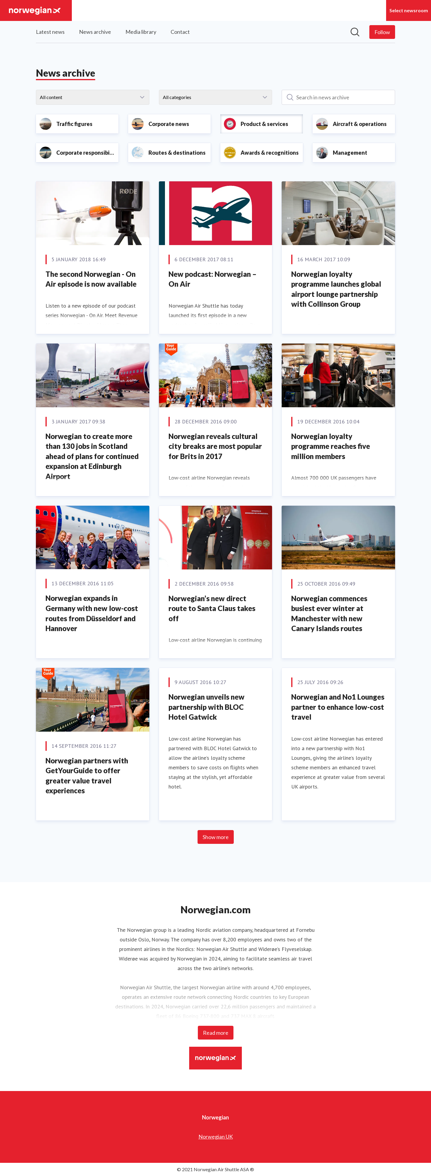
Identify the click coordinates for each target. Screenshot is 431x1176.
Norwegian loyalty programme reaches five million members (330, 446)
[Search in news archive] (338, 97)
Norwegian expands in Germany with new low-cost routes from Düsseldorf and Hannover (91, 613)
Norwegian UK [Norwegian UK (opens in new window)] (215, 1136)
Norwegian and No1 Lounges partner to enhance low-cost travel (337, 706)
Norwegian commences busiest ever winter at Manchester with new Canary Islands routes (329, 613)
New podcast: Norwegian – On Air (213, 279)
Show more (216, 837)
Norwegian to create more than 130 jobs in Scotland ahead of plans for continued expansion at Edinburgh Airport (92, 456)
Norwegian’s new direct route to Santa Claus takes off (212, 608)
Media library (140, 31)
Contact (180, 31)
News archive (95, 31)
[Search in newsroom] (355, 32)
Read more (215, 1032)
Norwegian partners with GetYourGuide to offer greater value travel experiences (86, 775)
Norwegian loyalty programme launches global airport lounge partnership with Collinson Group (336, 289)
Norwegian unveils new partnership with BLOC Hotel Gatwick (207, 706)
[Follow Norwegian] (382, 32)
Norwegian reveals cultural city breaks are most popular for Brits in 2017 (215, 446)
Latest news (50, 31)
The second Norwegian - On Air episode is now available (90, 279)
